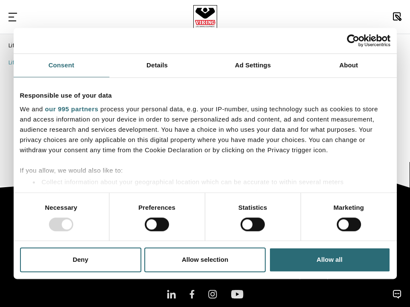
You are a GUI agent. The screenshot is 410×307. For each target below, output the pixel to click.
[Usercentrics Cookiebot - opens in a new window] (353, 40)
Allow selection (205, 260)
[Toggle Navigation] (13, 17)
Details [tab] (157, 65)
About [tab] (348, 65)
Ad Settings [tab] (253, 65)
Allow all (330, 260)
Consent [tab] (62, 65)
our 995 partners (72, 109)
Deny (81, 260)
